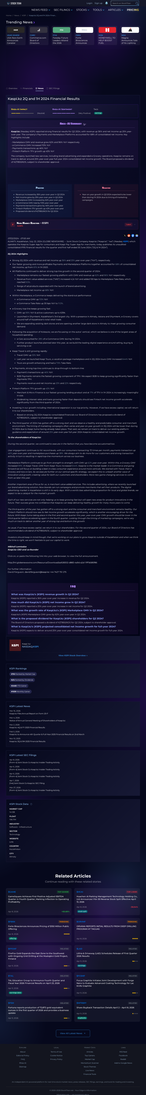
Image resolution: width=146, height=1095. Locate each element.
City (11, 854)
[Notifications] (107, 3)
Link (11, 842)
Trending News (20, 22)
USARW (15, 35)
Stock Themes (90, 1065)
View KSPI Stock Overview (73, 655)
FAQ (23, 1057)
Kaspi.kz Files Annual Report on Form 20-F (28, 714)
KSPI (125, 241)
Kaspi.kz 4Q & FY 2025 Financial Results (27, 727)
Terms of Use (56, 1050)
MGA (124, 35)
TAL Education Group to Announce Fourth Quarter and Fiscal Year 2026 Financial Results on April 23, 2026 (36, 980)
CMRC (32, 35)
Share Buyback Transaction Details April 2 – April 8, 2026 (105, 1006)
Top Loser (132, 892)
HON (101, 35)
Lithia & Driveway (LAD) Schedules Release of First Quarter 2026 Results (106, 953)
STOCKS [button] (82, 9)
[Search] (125, 3)
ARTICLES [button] (115, 9)
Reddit (123, 1057)
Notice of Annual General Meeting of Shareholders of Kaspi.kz (37, 721)
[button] (84, 124)
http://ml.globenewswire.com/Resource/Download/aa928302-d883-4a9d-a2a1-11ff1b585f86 (52, 562)
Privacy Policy (56, 1057)
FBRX (78, 35)
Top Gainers (90, 1054)
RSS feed (123, 1050)
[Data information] (31, 804)
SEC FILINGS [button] (63, 9)
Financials (26, 88)
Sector (13, 831)
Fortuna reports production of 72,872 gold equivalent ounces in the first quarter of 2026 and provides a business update (38, 1009)
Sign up (98, 3)
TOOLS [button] (98, 9)
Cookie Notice (56, 1054)
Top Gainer (63, 892)
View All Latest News (73, 1031)
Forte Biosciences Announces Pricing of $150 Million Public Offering (38, 927)
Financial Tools (89, 1072)
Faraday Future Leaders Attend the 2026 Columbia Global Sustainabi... (61, 43)
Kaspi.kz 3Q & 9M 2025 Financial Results (27, 741)
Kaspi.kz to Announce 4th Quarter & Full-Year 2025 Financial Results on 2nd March (46, 734)
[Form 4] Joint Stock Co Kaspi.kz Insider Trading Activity (34, 762)
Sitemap (22, 1065)
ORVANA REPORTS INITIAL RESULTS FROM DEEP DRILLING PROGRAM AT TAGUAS (106, 927)
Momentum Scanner (90, 1061)
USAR (9, 35)
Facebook (123, 1054)
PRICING (133, 9)
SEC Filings (53, 88)
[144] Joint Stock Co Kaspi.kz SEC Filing (27, 783)
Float (12, 816)
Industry (14, 824)
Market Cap (15, 809)
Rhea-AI (22, 1061)
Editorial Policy (22, 1054)
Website (13, 839)
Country (14, 846)
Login (89, 3)
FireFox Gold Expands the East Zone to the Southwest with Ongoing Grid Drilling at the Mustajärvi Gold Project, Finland (38, 955)
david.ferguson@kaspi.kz (37, 572)
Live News (89, 1069)
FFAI (55, 35)
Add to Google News (123, 1061)
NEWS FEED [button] (40, 9)
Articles (90, 1050)
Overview (11, 88)
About (22, 1050)
